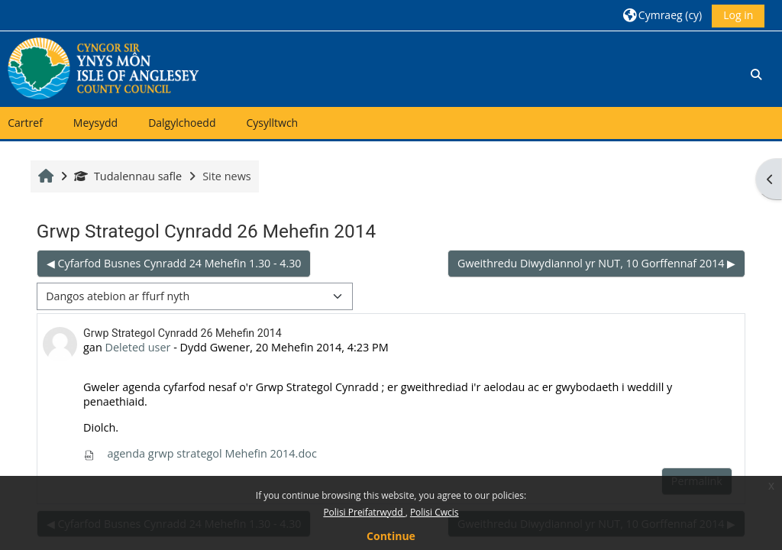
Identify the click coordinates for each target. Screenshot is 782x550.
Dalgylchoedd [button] (181, 122)
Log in (738, 15)
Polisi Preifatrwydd (364, 512)
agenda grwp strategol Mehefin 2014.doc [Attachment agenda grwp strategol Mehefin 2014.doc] (200, 453)
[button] (662, 15)
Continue (391, 536)
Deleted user (138, 347)
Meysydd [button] (95, 122)
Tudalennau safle (128, 176)
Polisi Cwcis (434, 512)
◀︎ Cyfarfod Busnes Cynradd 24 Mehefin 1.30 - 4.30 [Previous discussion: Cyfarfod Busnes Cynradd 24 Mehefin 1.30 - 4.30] (174, 263)
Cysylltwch (272, 122)
